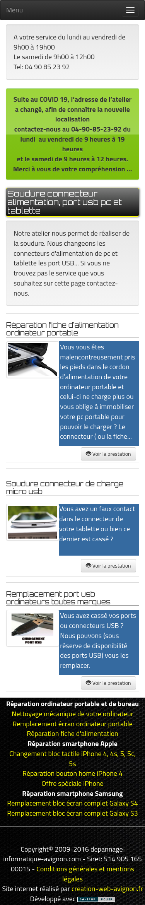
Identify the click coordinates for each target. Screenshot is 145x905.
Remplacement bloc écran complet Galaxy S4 (72, 803)
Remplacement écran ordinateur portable (72, 724)
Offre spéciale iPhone (72, 783)
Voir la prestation (108, 454)
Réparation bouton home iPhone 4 (72, 773)
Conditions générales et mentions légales (85, 874)
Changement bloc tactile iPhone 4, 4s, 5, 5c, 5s (72, 758)
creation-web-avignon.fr (107, 888)
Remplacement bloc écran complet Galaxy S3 (72, 813)
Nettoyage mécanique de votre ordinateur (72, 713)
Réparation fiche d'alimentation (72, 733)
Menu (14, 10)
